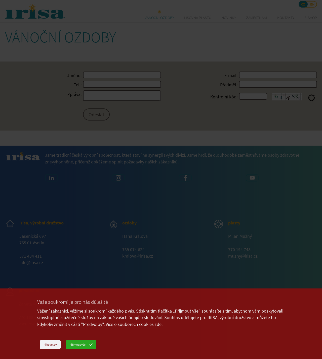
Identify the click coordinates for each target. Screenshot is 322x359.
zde (158, 324)
